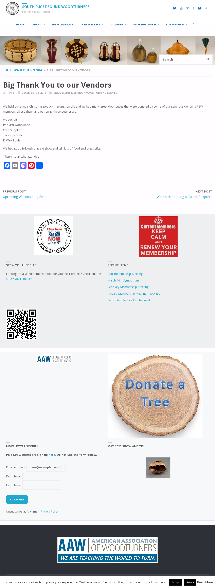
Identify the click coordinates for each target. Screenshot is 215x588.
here (52, 455)
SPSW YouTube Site (19, 279)
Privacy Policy (49, 511)
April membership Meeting (125, 274)
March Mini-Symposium (123, 280)
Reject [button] (190, 582)
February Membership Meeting (128, 287)
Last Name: (33, 485)
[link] (193, 24)
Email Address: (36, 467)
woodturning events (101, 92)
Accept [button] (176, 582)
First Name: (33, 476)
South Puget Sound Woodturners (56, 6)
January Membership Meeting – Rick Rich (134, 293)
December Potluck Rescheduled (129, 300)
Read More (205, 582)
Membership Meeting (28, 70)
